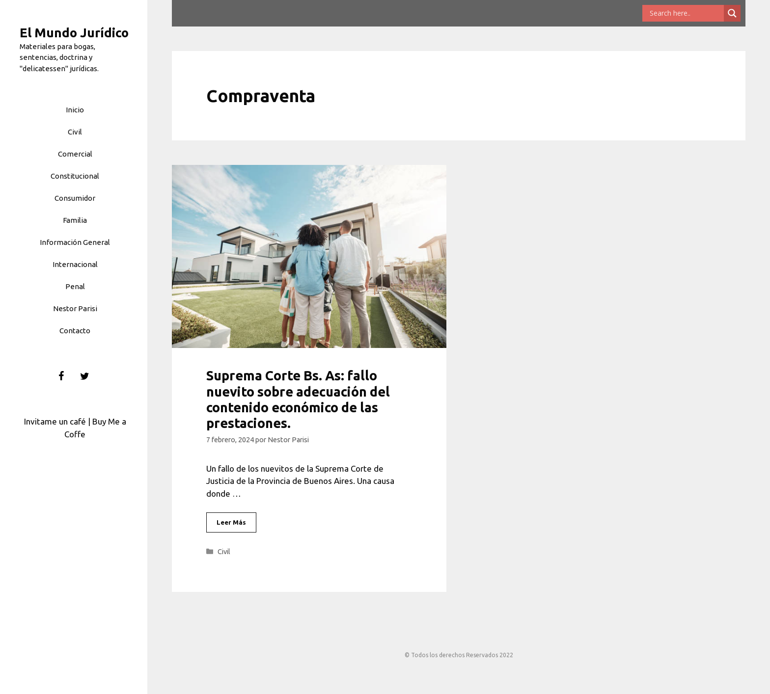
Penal (75, 286)
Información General (75, 242)
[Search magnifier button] (732, 13)
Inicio (75, 110)
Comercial (75, 154)
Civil (75, 132)
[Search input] (685, 13)
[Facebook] (61, 376)
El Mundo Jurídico (74, 33)
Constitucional (75, 176)
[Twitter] (85, 376)
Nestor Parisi (75, 308)
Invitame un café (55, 421)
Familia (75, 220)
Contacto (74, 330)
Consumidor (75, 198)
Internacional (75, 264)
